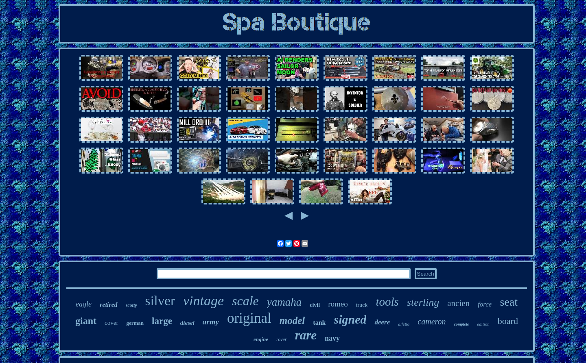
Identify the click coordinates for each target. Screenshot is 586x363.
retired (109, 304)
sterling (423, 302)
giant (85, 320)
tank (319, 322)
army (211, 321)
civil (315, 305)
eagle (84, 304)
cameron (432, 321)
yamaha (284, 302)
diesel (187, 323)
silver (160, 300)
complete (461, 324)
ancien (458, 303)
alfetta (403, 324)
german (135, 323)
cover (111, 323)
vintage (203, 300)
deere (382, 322)
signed (350, 319)
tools (387, 301)
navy (332, 338)
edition (483, 324)
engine (261, 339)
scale (245, 300)
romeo (338, 304)
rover (281, 339)
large (162, 321)
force (485, 304)
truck (362, 305)
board (508, 321)
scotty (131, 305)
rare (306, 335)
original (249, 318)
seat (509, 302)
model (292, 320)
